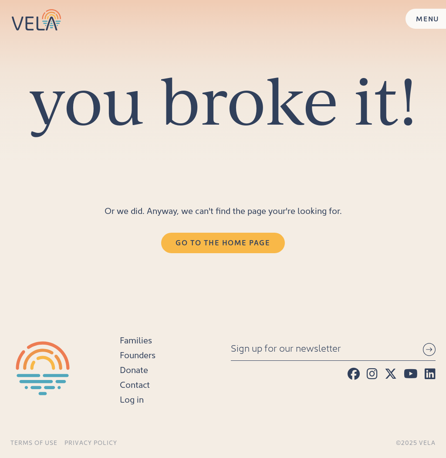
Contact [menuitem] (135, 384)
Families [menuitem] (136, 340)
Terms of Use (33, 443)
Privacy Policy (90, 443)
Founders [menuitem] (137, 354)
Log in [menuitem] (132, 399)
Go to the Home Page (223, 242)
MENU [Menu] (427, 18)
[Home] (36, 20)
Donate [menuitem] (134, 369)
